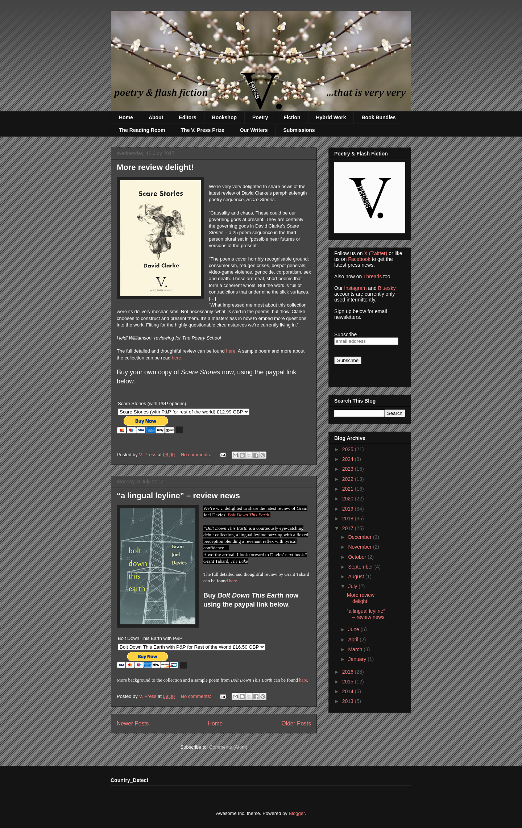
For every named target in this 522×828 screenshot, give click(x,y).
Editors (187, 117)
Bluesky (387, 288)
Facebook (359, 259)
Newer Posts (133, 723)
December (360, 537)
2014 (348, 691)
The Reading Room (142, 130)
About (156, 117)
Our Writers (254, 130)
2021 (348, 489)
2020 (348, 499)
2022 (348, 479)
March (356, 649)
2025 (348, 449)
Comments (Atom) (228, 747)
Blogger (296, 813)
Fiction (292, 117)
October (358, 557)
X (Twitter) (375, 253)
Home (126, 117)
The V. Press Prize (202, 130)
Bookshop (224, 117)
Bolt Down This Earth (248, 514)
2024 (348, 459)
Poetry (260, 117)
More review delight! (155, 167)
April (354, 639)
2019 (348, 509)
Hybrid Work (331, 117)
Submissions (299, 130)
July (353, 586)
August (356, 576)
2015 (348, 682)
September (361, 567)
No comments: (196, 454)
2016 (348, 672)
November (360, 547)
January (358, 659)
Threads (372, 276)
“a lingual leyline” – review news (178, 495)
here (230, 351)
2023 (348, 469)
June (354, 629)
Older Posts (296, 723)
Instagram (355, 288)
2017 (348, 528)
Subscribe (345, 334)
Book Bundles (378, 117)
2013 (348, 701)
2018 (348, 518)
